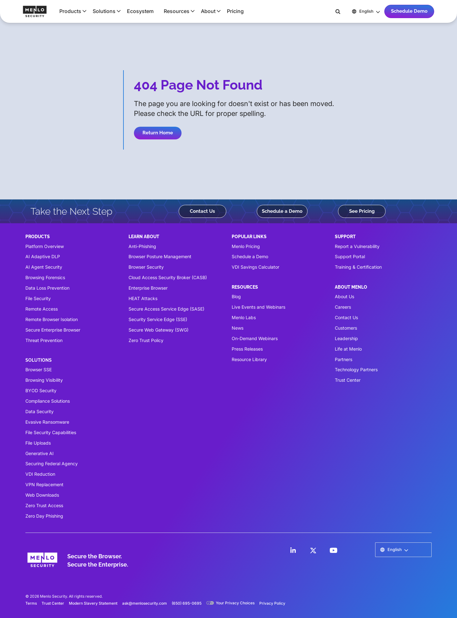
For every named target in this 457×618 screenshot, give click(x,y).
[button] (71, 11)
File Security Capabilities (50, 432)
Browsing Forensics (45, 277)
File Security (38, 298)
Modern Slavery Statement (93, 603)
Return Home (157, 133)
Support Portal (350, 256)
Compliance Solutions (47, 401)
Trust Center (348, 380)
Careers (343, 307)
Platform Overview (44, 246)
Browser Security (146, 267)
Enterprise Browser (148, 288)
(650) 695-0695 (187, 603)
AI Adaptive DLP (42, 256)
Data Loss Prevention (47, 288)
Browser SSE (38, 369)
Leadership (346, 338)
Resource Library (249, 359)
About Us (344, 296)
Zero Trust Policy (146, 340)
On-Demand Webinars (255, 338)
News (237, 328)
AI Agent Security (43, 267)
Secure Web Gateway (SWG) (159, 330)
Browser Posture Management (160, 256)
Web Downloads (42, 495)
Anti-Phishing (142, 246)
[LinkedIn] (293, 550)
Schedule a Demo (282, 211)
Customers (346, 328)
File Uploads (38, 443)
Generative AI (39, 453)
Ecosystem (140, 11)
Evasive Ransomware (47, 422)
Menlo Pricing (246, 246)
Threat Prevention (44, 340)
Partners (343, 359)
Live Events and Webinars (258, 307)
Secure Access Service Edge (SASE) (166, 309)
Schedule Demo (409, 11)
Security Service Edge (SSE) (158, 319)
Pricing (235, 11)
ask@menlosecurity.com (144, 603)
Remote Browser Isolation (51, 319)
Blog (236, 296)
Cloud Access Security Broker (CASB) (168, 277)
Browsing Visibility (44, 380)
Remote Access (41, 309)
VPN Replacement (44, 484)
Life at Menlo (348, 349)
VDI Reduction (40, 474)
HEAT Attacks (143, 298)
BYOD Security (40, 390)
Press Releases (247, 349)
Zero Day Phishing (44, 516)
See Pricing (362, 211)
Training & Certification (358, 267)
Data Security (39, 411)
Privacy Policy (272, 603)
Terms (31, 603)
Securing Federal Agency (51, 463)
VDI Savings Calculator (255, 267)
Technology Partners (356, 369)
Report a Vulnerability (357, 246)
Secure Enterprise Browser (52, 330)
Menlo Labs (244, 317)
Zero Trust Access (44, 505)
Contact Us (202, 211)
